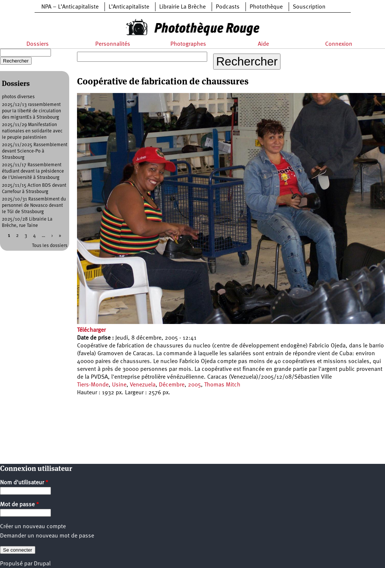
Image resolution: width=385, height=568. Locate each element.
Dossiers (37, 44)
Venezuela (142, 385)
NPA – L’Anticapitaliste (70, 7)
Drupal (42, 564)
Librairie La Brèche (182, 7)
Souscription (309, 7)
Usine (119, 385)
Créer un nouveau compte (33, 527)
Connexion (338, 44)
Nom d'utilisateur (24, 483)
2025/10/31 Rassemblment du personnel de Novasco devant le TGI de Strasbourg (34, 205)
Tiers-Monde (93, 385)
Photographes (188, 44)
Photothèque (266, 7)
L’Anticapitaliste (129, 7)
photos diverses (18, 96)
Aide (263, 44)
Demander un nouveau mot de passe (47, 536)
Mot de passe (19, 505)
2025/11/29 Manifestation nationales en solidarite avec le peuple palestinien (32, 131)
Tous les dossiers (49, 245)
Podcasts (228, 7)
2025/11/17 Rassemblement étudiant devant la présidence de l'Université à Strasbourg (33, 171)
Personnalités (112, 44)
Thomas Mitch (222, 385)
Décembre (172, 385)
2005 (194, 385)
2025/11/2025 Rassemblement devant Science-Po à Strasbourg (34, 151)
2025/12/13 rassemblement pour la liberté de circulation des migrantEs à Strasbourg (31, 111)
